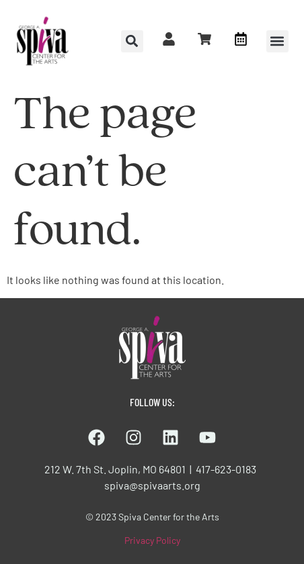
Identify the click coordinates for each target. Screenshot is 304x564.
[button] (277, 41)
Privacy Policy (152, 540)
